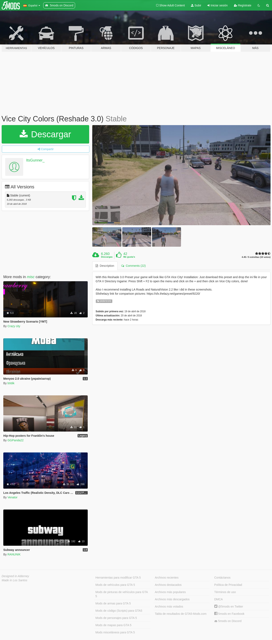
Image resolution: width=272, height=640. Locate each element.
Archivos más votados (169, 606)
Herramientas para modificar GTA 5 (118, 577)
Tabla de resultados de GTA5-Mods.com (181, 613)
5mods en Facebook (229, 614)
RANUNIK (13, 554)
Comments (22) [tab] (133, 265)
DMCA (218, 599)
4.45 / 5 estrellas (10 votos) (256, 257)
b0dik (10, 383)
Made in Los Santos (14, 580)
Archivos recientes (167, 577)
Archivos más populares (170, 592)
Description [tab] (105, 265)
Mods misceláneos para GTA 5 (115, 632)
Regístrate (242, 5)
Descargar (45, 134)
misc (31, 277)
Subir (196, 5)
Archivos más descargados (172, 599)
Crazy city (13, 326)
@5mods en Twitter (228, 606)
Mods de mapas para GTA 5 (113, 625)
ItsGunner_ (35, 160)
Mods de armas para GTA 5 (113, 603)
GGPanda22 (15, 440)
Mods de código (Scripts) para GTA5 (118, 610)
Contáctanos (222, 577)
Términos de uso (225, 592)
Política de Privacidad (228, 584)
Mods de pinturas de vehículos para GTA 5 (121, 594)
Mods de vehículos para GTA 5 (115, 584)
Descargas (107, 257)
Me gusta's (129, 257)
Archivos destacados (168, 584)
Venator (12, 497)
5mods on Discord (228, 621)
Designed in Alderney (15, 576)
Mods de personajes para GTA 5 (116, 618)
